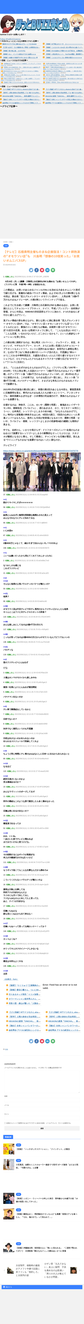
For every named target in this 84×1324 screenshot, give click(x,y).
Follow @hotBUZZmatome (10, 39)
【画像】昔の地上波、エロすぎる (13, 51)
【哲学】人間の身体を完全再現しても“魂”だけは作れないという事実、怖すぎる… (30, 93)
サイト (6, 1119)
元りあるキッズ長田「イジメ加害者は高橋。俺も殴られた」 (38, 999)
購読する (7, 1318)
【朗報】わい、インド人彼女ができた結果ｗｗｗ (19, 54)
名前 (5, 1101)
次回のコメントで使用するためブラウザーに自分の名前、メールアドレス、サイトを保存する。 (39, 1128)
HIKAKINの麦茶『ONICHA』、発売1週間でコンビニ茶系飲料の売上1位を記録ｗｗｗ (31, 96)
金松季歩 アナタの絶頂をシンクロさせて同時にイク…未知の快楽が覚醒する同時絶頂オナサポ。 (35, 103)
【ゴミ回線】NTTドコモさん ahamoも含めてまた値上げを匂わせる (25, 89)
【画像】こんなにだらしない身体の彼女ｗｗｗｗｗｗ (63, 57)
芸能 (6, 1054)
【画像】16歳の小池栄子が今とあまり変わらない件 (20, 57)
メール (6, 1110)
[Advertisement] (42, 1197)
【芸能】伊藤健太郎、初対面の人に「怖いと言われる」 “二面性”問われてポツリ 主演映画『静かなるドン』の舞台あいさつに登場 (49, 1277)
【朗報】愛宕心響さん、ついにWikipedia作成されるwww (37, 994)
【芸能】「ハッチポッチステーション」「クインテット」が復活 (49, 1154)
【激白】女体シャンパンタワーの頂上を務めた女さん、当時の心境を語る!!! (28, 99)
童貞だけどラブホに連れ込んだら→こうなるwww (19, 44)
